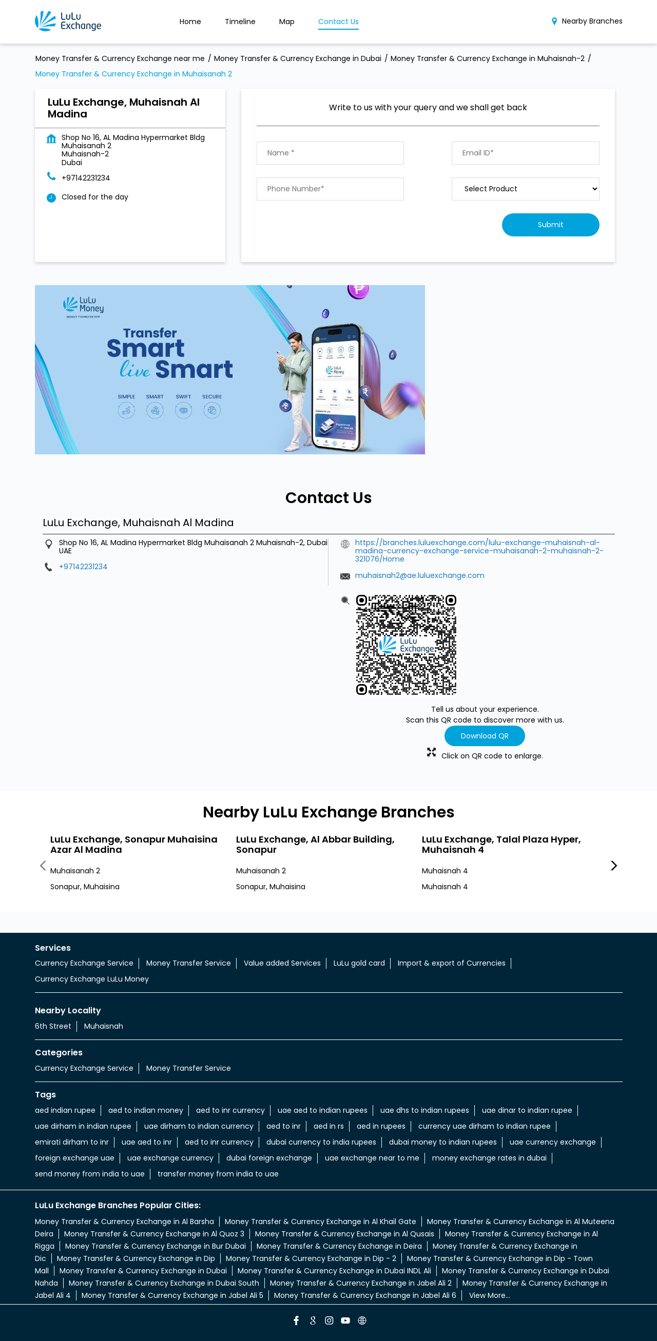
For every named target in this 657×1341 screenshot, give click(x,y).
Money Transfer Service (188, 963)
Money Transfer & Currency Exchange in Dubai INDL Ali (334, 1271)
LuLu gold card (359, 963)
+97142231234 (86, 178)
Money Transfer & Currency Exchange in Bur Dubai (155, 1246)
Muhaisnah (103, 1026)
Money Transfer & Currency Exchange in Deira (339, 1246)
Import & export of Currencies (452, 963)
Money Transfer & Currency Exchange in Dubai (143, 1271)
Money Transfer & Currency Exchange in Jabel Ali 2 (361, 1283)
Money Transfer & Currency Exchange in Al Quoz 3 (154, 1234)
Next (614, 866)
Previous (43, 866)
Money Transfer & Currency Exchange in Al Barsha (124, 1221)
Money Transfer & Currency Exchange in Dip (136, 1258)
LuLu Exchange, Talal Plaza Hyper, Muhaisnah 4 (501, 844)
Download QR (485, 736)
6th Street (53, 1026)
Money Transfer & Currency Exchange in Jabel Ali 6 (365, 1295)
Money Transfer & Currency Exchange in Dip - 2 (311, 1258)
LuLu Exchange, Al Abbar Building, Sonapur (315, 844)
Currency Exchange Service (84, 963)
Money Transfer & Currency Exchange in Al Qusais (344, 1234)
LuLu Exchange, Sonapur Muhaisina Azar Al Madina (134, 844)
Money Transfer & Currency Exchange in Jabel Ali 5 (172, 1295)
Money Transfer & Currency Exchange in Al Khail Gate (320, 1221)
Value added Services (282, 963)
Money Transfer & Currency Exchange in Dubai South (164, 1283)
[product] (525, 189)
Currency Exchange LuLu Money (92, 979)
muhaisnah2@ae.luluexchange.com (420, 575)
